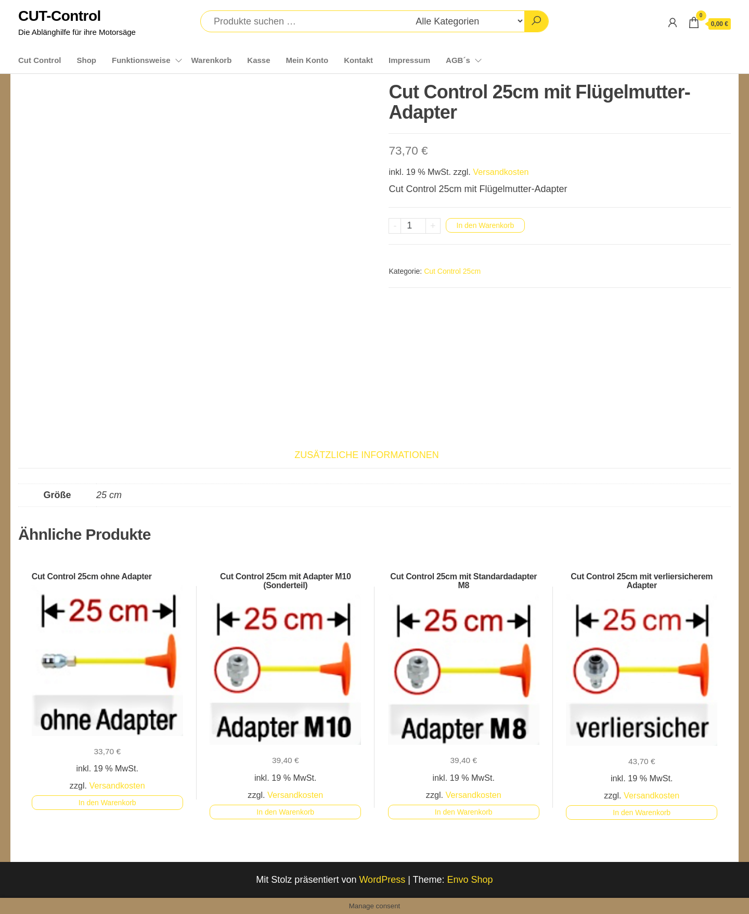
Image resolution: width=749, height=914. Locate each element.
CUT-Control (59, 16)
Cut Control (39, 60)
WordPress (382, 879)
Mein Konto (307, 60)
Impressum (409, 60)
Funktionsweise (141, 60)
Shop (86, 60)
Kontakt (358, 60)
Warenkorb (211, 60)
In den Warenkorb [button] (107, 802)
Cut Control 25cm (452, 271)
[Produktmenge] (413, 226)
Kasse (258, 60)
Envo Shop (470, 879)
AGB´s (458, 60)
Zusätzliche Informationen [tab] (366, 455)
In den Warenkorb (485, 225)
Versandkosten (500, 171)
